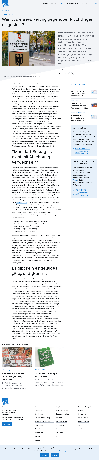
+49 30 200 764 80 (82, 148)
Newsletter (7, 424)
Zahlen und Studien (48, 3)
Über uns (84, 3)
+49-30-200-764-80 (11, 419)
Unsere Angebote (72, 3)
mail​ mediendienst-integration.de (82, 152)
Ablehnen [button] (44, 455)
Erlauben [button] (55, 455)
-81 (22, 419)
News (62, 3)
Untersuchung (21, 202)
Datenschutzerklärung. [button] (59, 451)
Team (75, 180)
